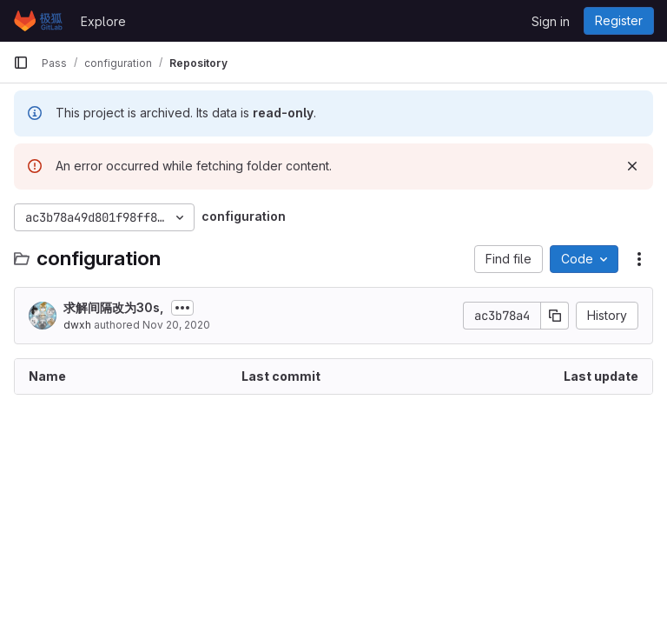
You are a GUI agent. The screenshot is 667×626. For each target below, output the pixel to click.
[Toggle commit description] (182, 308)
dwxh (77, 324)
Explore (103, 21)
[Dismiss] (632, 166)
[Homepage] (38, 21)
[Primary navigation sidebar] (21, 63)
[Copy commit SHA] (555, 316)
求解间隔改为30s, (113, 307)
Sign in (551, 21)
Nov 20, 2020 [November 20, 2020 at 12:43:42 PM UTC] (176, 324)
